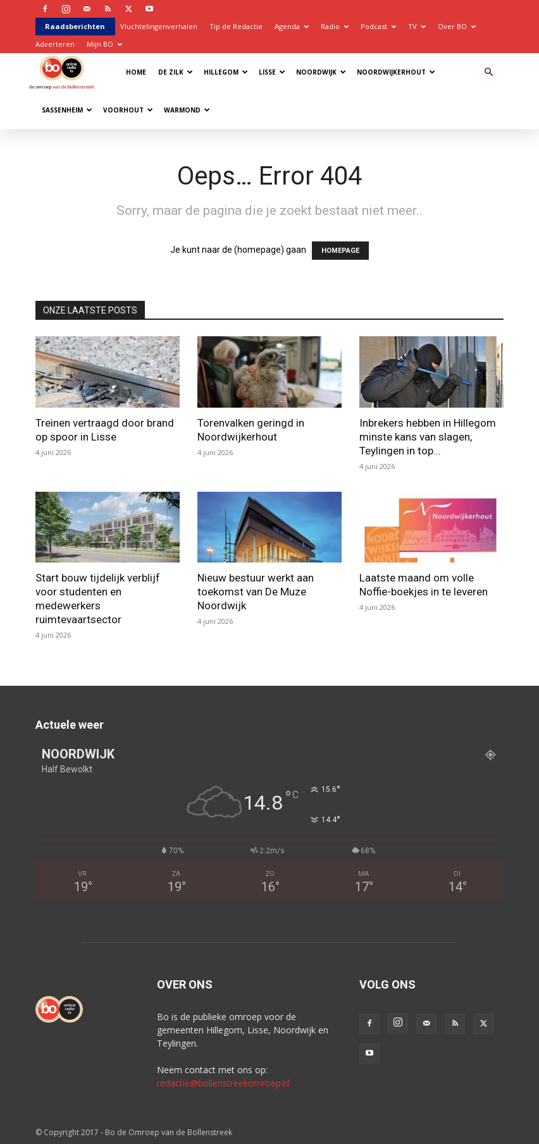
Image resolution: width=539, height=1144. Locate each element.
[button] (488, 72)
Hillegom (226, 72)
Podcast (378, 26)
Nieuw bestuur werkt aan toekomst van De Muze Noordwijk (255, 591)
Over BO (457, 26)
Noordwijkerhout (396, 72)
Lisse (272, 72)
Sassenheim (67, 110)
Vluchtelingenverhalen (158, 26)
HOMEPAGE (340, 250)
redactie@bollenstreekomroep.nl (223, 1083)
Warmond (187, 110)
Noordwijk (321, 72)
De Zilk (175, 72)
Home (136, 72)
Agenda (292, 26)
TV (417, 26)
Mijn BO (104, 44)
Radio (335, 26)
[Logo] (65, 72)
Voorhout (128, 110)
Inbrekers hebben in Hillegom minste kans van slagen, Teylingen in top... (427, 437)
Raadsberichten (75, 26)
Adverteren (55, 44)
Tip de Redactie (236, 26)
